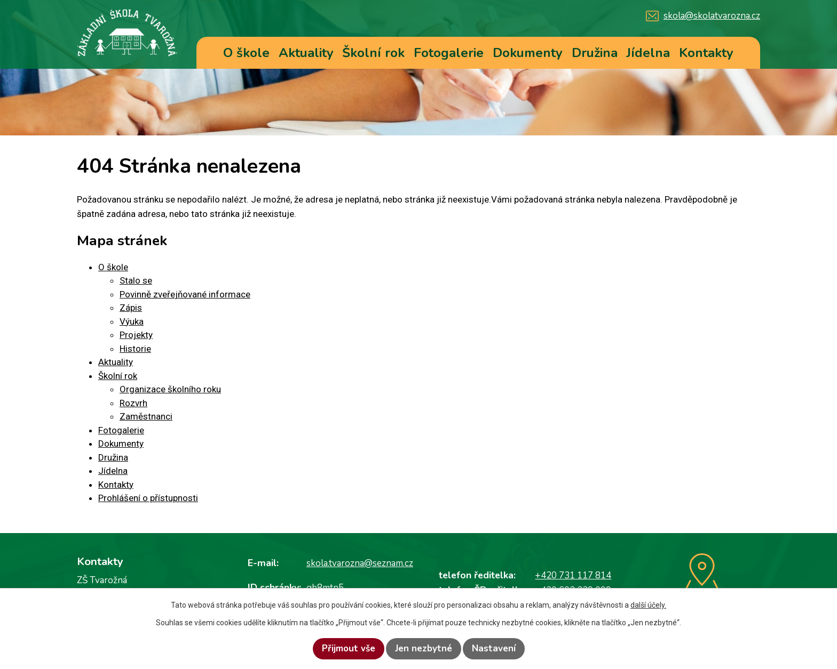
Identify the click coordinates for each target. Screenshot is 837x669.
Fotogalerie (449, 52)
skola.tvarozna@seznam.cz (359, 563)
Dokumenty (528, 52)
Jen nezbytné (423, 648)
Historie (135, 348)
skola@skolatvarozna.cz (712, 16)
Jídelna (648, 52)
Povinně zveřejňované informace (185, 294)
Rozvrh (133, 403)
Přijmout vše (348, 648)
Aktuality (306, 52)
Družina (595, 52)
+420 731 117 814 (573, 575)
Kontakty (706, 52)
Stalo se (136, 280)
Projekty (136, 334)
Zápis (131, 307)
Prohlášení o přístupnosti (148, 498)
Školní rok (373, 52)
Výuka (132, 321)
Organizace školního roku (170, 389)
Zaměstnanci (146, 416)
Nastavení (494, 648)
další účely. (648, 605)
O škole (246, 52)
